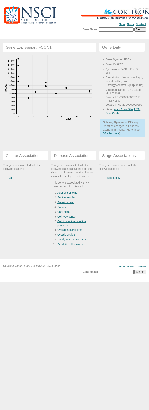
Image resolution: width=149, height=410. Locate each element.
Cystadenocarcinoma (69, 229)
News (130, 24)
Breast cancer (65, 202)
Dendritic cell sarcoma (70, 244)
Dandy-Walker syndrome (72, 239)
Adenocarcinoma (67, 192)
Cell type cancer (66, 216)
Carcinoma (63, 211)
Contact (141, 24)
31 (10, 177)
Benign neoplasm (67, 197)
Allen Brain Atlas (123, 109)
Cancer (61, 207)
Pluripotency (112, 177)
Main (122, 24)
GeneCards (112, 113)
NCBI (137, 109)
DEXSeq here (111, 133)
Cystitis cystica (66, 234)
